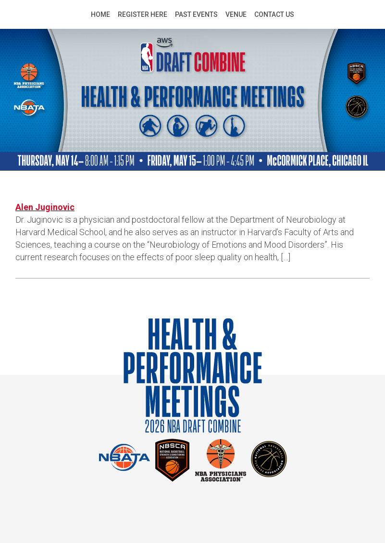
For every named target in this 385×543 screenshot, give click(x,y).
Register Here (142, 14)
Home (100, 14)
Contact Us (274, 14)
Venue (236, 14)
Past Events (196, 14)
